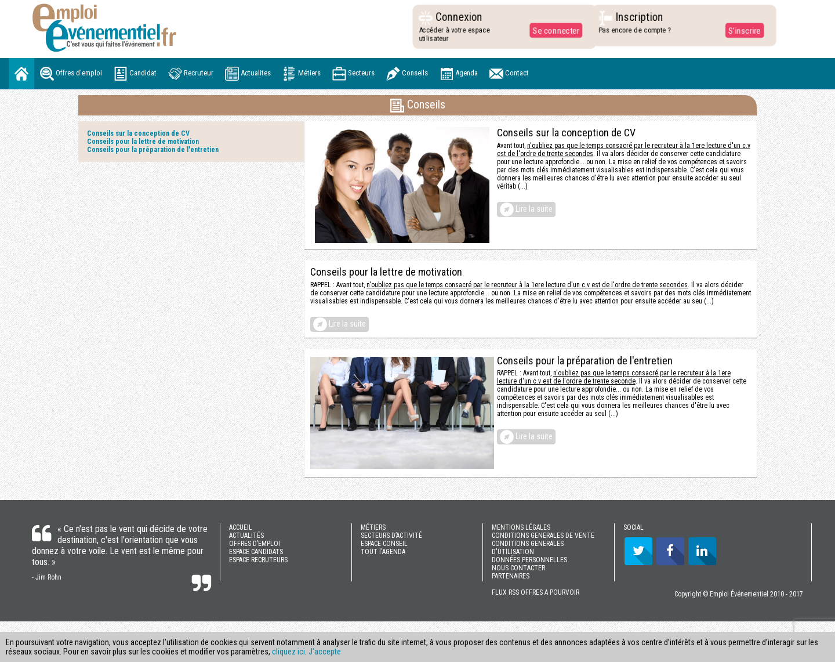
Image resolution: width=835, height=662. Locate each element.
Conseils (407, 74)
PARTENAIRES (510, 576)
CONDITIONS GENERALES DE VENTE (543, 535)
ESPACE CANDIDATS (256, 552)
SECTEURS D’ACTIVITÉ (391, 535)
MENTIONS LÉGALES (521, 527)
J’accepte (324, 651)
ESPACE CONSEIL (384, 544)
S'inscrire (741, 30)
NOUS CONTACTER (518, 568)
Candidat (135, 74)
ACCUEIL (240, 527)
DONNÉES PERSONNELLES (529, 560)
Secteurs (353, 74)
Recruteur (190, 74)
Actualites (248, 74)
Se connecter (553, 30)
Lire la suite (526, 209)
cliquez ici (288, 651)
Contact (509, 74)
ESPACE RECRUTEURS (258, 560)
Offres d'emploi (71, 74)
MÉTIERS (373, 527)
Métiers (301, 74)
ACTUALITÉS (246, 535)
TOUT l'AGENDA (383, 552)
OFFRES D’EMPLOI (254, 544)
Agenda (459, 74)
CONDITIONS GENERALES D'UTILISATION (528, 548)
